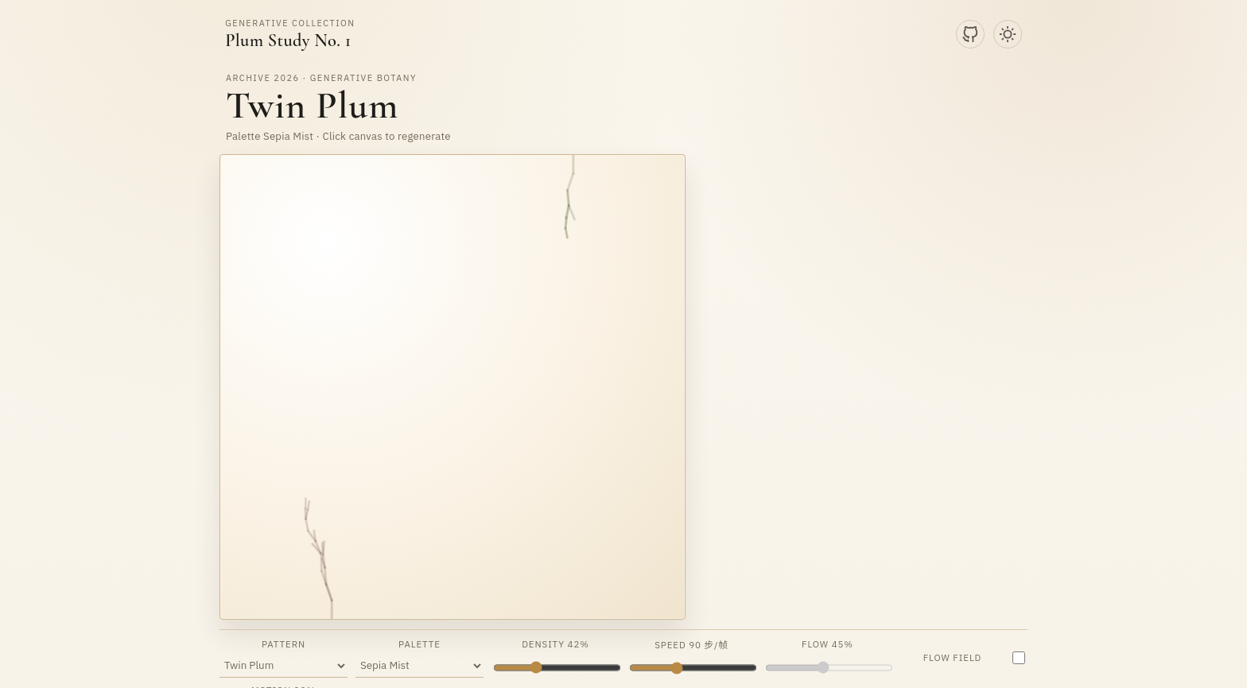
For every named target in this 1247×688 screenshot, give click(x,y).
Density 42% (556, 657)
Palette (419, 658)
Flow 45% (828, 657)
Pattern (283, 658)
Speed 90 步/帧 (692, 657)
